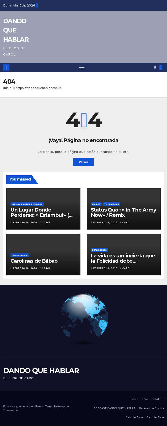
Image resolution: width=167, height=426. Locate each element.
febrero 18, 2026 (25, 222)
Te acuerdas (111, 204)
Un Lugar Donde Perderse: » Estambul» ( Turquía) (40, 215)
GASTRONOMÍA (20, 255)
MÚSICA (96, 204)
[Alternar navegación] (82, 67)
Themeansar (11, 410)
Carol (45, 222)
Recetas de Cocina (151, 408)
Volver (83, 162)
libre (145, 399)
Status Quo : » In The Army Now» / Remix (123, 212)
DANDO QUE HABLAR (15, 30)
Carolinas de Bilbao (34, 261)
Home (134, 399)
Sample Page (134, 417)
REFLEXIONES (99, 250)
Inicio (7, 88)
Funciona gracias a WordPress (23, 406)
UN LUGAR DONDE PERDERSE (27, 204)
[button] (155, 67)
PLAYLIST (158, 399)
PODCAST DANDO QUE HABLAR (114, 408)
